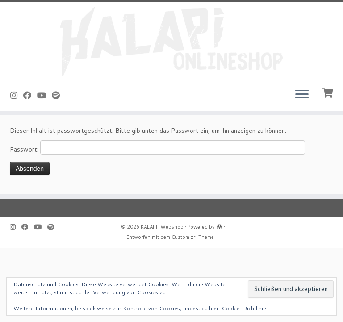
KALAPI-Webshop (162, 226)
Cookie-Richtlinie (244, 308)
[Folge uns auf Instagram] (16, 95)
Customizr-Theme (193, 237)
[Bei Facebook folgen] (30, 95)
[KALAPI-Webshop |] (171, 41)
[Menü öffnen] (302, 95)
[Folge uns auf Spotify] (59, 95)
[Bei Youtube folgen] (44, 95)
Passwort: (157, 147)
